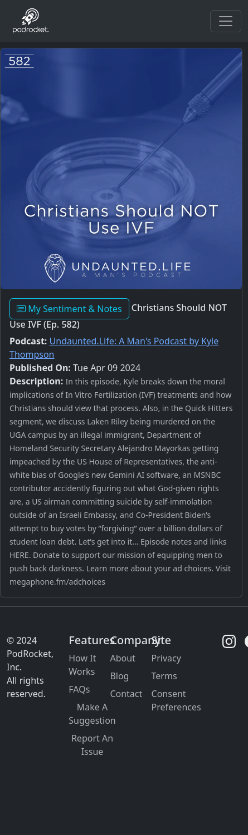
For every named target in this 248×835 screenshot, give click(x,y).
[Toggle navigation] (225, 21)
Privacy (166, 658)
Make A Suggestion (92, 714)
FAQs (79, 689)
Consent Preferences (176, 700)
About (122, 658)
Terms (164, 676)
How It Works (82, 665)
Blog (119, 676)
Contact (126, 694)
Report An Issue (92, 745)
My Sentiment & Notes (69, 309)
